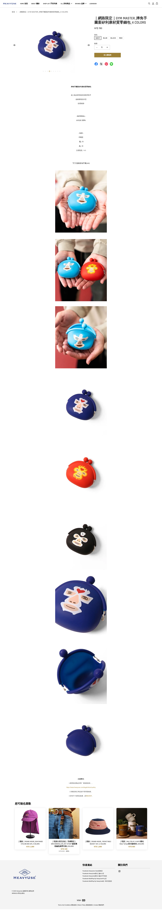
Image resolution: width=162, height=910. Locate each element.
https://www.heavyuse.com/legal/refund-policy (81, 788)
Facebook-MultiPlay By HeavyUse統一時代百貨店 (97, 882)
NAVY (98, 39)
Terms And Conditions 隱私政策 (67, 906)
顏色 (95, 35)
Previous (14, 45)
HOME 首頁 (24, 4)
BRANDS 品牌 (80, 4)
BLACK (113, 39)
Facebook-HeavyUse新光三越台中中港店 (95, 877)
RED (120, 39)
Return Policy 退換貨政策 (85, 906)
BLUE (105, 39)
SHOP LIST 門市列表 (50, 4)
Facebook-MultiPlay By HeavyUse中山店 (95, 879)
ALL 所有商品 (66, 4)
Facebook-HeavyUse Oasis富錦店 (93, 871)
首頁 (13, 12)
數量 (95, 44)
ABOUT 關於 (35, 4)
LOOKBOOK (93, 4)
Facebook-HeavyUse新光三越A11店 (93, 874)
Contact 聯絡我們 (99, 906)
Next (88, 45)
